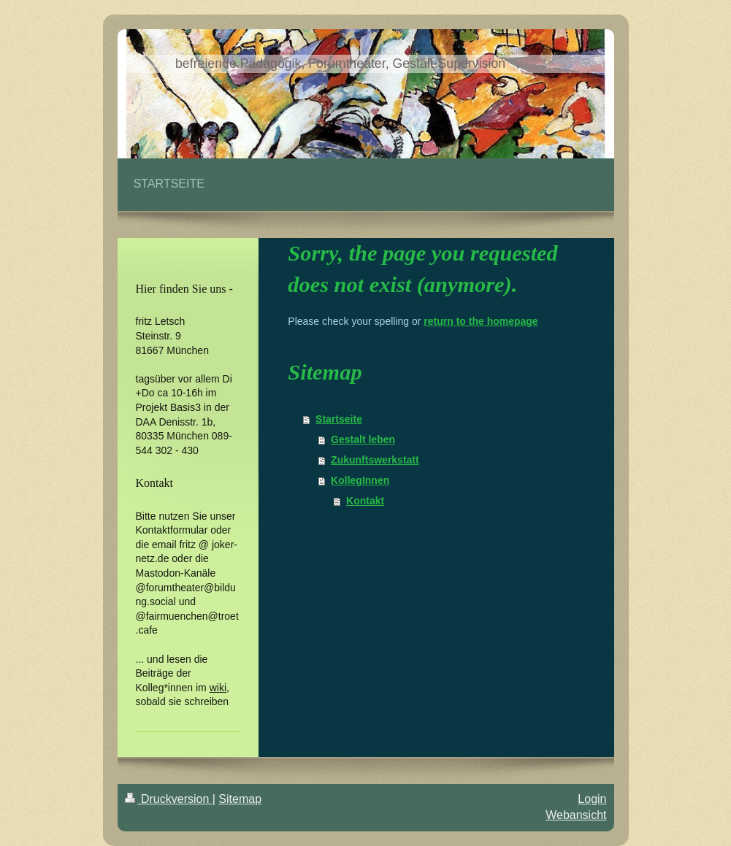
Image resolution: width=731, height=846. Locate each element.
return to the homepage (480, 321)
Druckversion (169, 799)
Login (592, 799)
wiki (218, 687)
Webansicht (576, 815)
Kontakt (365, 501)
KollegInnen (360, 480)
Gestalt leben (363, 439)
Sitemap (239, 799)
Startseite (338, 419)
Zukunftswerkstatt (375, 460)
